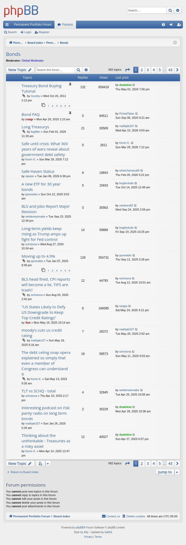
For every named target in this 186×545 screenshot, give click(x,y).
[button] (127, 70)
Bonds (13, 54)
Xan (28, 322)
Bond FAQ (31, 114)
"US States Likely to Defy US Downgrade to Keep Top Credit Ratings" (43, 312)
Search (12, 32)
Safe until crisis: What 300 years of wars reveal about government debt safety (45, 149)
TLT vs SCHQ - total (39, 390)
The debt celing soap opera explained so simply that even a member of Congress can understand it (46, 363)
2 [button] (142, 69)
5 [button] (160, 69)
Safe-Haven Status (38, 171)
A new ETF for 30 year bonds (41, 186)
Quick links (8, 25)
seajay (123, 306)
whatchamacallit (129, 170)
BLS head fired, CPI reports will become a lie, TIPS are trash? (46, 285)
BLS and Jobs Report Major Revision (46, 209)
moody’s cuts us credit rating (42, 332)
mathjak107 (126, 126)
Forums (67, 24)
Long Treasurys (35, 126)
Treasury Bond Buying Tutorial (41, 88)
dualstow (125, 84)
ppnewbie (31, 194)
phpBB (80, 527)
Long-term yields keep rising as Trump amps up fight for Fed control (44, 234)
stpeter (29, 176)
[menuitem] (163, 24)
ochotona (31, 244)
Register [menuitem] (180, 25)
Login (27, 32)
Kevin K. (30, 159)
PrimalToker (126, 113)
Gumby (35, 96)
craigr (29, 119)
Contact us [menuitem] (111, 516)
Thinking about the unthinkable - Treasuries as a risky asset (46, 441)
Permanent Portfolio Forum (32, 24)
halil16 (108, 532)
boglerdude (126, 183)
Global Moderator (33, 60)
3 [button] (148, 69)
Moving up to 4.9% (38, 256)
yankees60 (126, 205)
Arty (86, 532)
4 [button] (154, 69)
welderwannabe (35, 216)
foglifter (35, 131)
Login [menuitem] (172, 25)
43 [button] (170, 69)
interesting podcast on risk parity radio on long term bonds (46, 413)
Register (44, 32)
